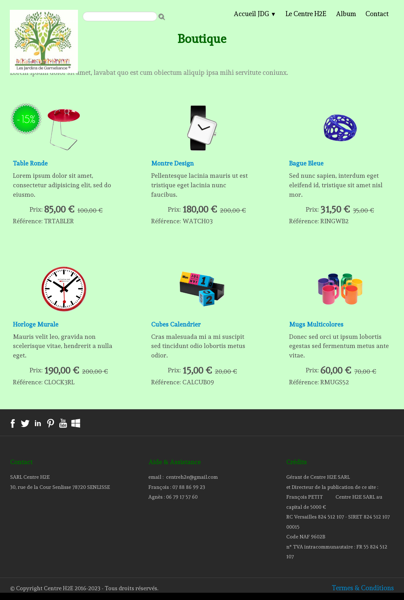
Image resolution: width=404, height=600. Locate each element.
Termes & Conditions (363, 595)
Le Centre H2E (306, 14)
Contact (377, 14)
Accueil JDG (255, 14)
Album (346, 14)
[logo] (44, 14)
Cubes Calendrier (176, 328)
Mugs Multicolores (317, 328)
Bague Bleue (306, 164)
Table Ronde (31, 164)
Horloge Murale (36, 328)
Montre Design (173, 164)
